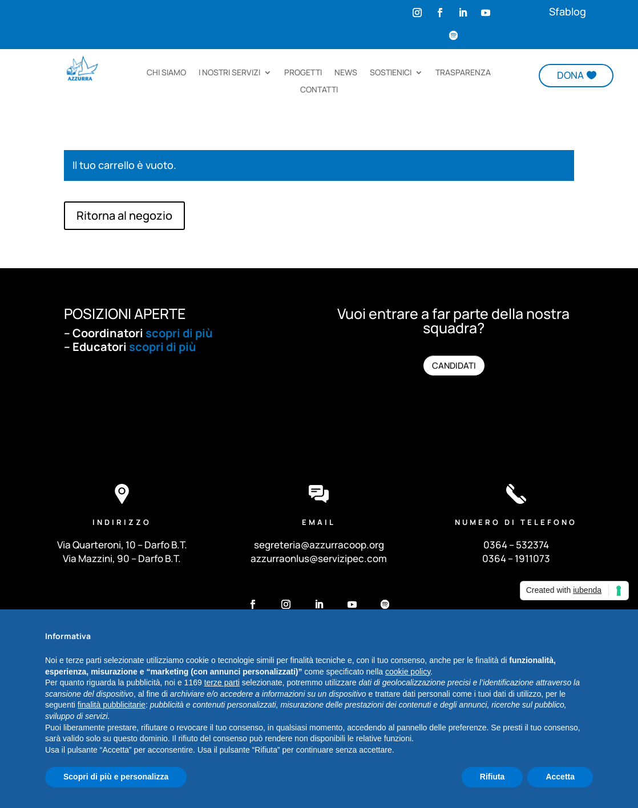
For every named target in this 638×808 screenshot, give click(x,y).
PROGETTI (303, 73)
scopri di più (179, 333)
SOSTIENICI (390, 73)
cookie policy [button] (407, 671)
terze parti (222, 682)
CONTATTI (319, 90)
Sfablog (567, 11)
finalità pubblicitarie (112, 704)
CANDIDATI (453, 365)
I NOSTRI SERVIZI (229, 73)
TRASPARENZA (463, 73)
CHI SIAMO (166, 73)
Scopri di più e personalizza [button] (115, 776)
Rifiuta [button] (492, 776)
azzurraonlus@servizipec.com (319, 558)
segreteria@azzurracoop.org (319, 544)
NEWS (345, 73)
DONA (570, 75)
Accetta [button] (560, 776)
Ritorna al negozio (124, 215)
